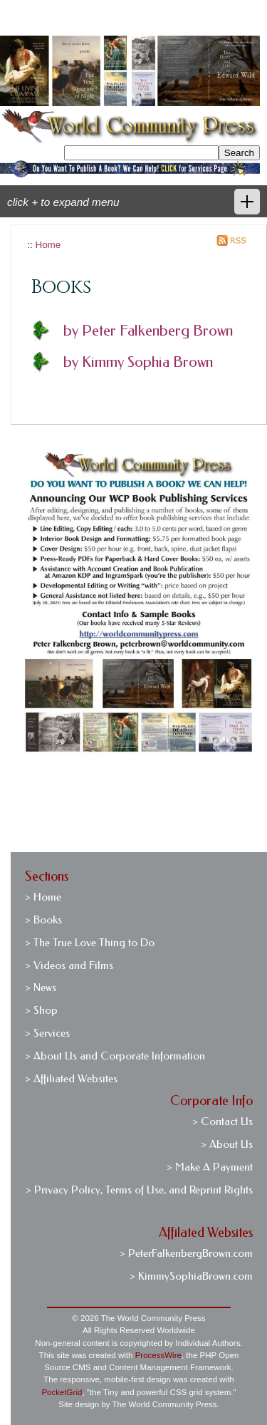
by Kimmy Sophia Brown (138, 361)
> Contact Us (222, 1121)
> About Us (227, 1144)
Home (48, 244)
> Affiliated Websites (71, 1078)
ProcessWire (158, 1355)
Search (239, 152)
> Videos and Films (69, 965)
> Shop (41, 1010)
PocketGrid (61, 1392)
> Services (47, 1033)
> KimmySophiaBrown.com (191, 1276)
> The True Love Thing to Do (90, 942)
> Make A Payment (210, 1167)
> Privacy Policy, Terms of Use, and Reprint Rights (139, 1189)
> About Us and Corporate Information (115, 1056)
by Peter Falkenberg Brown (148, 330)
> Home (43, 897)
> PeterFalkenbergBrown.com (186, 1253)
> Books (43, 919)
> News (40, 987)
